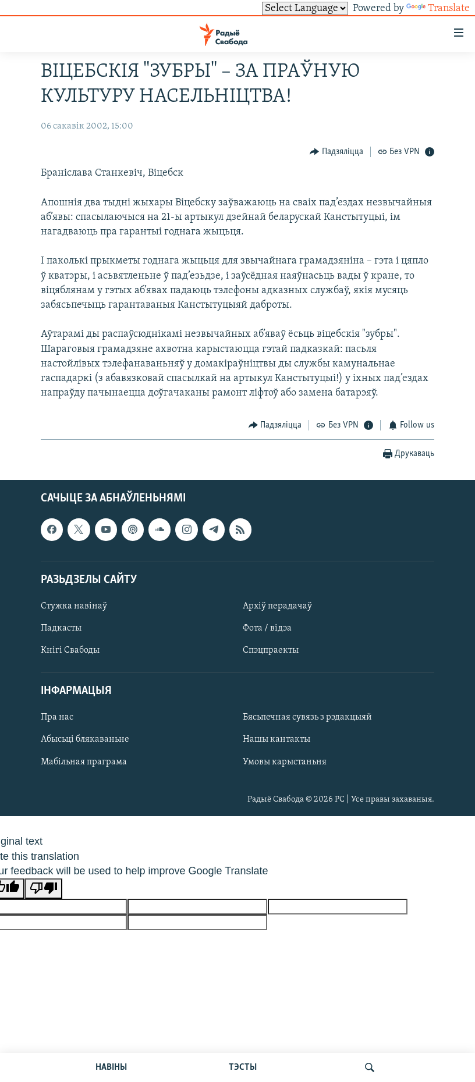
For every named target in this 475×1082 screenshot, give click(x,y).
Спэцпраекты (271, 650)
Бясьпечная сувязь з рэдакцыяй (307, 717)
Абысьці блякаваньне (85, 740)
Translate (438, 8)
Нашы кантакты (276, 740)
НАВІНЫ (111, 1067)
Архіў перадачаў (277, 606)
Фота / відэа (267, 628)
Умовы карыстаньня (285, 762)
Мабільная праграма (84, 762)
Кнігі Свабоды (70, 650)
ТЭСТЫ (243, 1067)
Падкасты (61, 628)
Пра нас (57, 717)
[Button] (336, 151)
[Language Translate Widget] (305, 8)
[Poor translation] (43, 888)
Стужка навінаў (74, 606)
